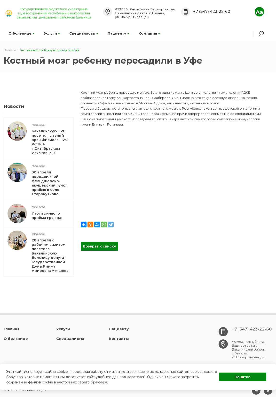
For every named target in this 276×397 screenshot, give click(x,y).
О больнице (21, 33)
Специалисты (83, 33)
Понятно (243, 377)
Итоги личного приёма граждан (47, 215)
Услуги (52, 33)
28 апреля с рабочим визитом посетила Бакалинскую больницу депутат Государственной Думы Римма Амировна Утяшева (50, 255)
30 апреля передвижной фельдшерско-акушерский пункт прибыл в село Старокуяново (49, 183)
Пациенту (118, 33)
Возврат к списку (99, 246)
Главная (12, 329)
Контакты (149, 33)
